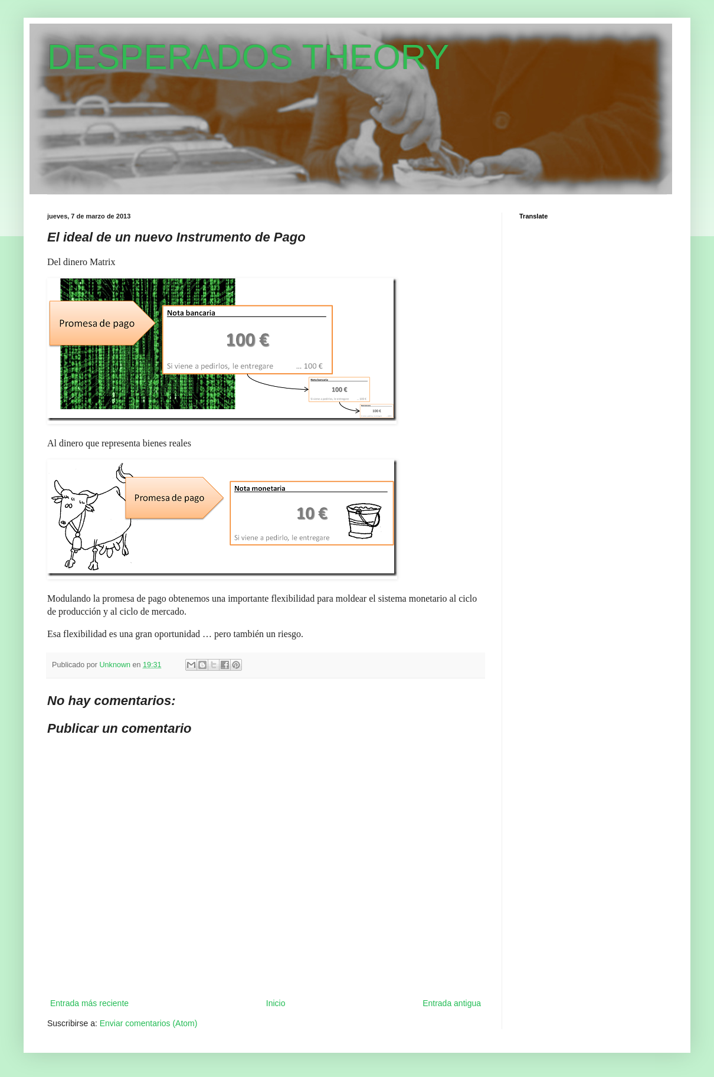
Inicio (276, 1003)
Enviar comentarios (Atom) (149, 1023)
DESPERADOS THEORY (248, 57)
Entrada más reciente (89, 1003)
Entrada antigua (451, 1003)
